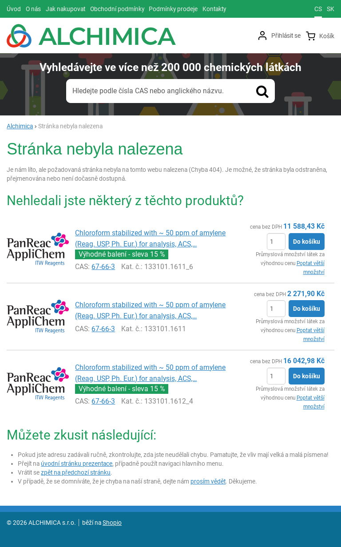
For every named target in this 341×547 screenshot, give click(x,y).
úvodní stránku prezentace (76, 463)
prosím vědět (208, 481)
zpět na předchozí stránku (76, 472)
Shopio (112, 522)
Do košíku (306, 241)
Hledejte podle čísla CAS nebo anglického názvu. (148, 91)
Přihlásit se (286, 35)
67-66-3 (103, 266)
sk (330, 8)
